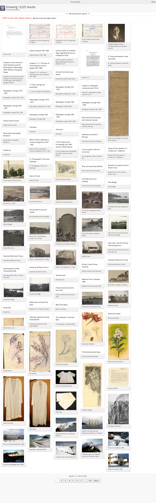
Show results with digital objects (44, 18)
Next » (96, 480)
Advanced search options (78, 14)
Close (153, 2)
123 (90, 480)
